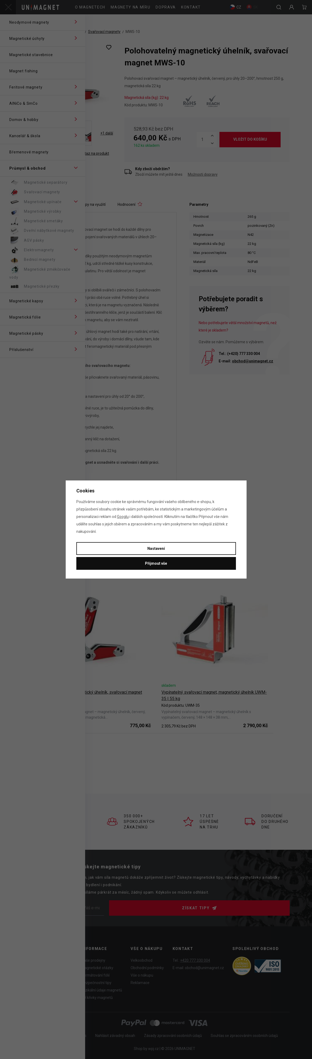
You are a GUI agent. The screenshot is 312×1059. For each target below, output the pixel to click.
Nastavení (156, 548)
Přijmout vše (156, 563)
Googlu (123, 516)
